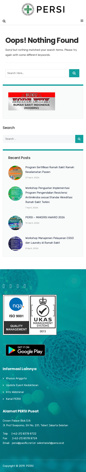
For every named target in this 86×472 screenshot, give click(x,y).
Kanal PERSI (13, 399)
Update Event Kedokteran (22, 385)
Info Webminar (15, 392)
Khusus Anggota (16, 378)
